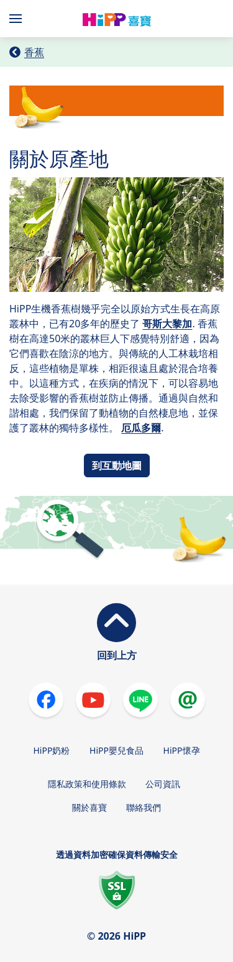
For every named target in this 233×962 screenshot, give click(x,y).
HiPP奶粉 (51, 750)
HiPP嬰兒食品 (116, 750)
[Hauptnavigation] (18, 18)
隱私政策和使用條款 (87, 784)
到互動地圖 (117, 465)
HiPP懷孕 (181, 750)
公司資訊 (162, 784)
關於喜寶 (89, 807)
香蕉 (34, 52)
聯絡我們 (143, 807)
